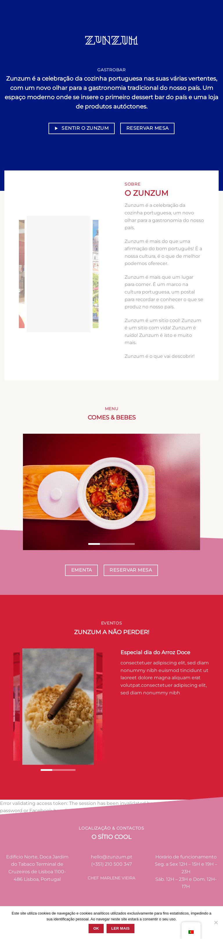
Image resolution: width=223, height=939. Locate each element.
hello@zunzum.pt (111, 857)
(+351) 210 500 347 (111, 864)
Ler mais (120, 928)
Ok (96, 928)
